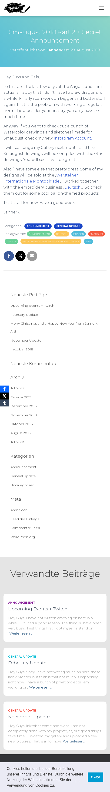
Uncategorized (22, 485)
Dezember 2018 (23, 406)
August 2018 (20, 433)
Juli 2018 (17, 442)
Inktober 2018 (21, 349)
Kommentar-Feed (25, 528)
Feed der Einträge (25, 519)
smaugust (96, 234)
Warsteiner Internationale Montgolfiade (51, 241)
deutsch (61, 234)
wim (88, 241)
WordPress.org (22, 537)
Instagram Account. (72, 138)
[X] (4, 396)
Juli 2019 (17, 388)
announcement (39, 234)
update (11, 241)
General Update (68, 226)
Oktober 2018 (21, 424)
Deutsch (72, 187)
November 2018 (23, 415)
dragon (78, 234)
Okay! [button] (95, 777)
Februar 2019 (20, 397)
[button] (56, 786)
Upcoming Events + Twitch (32, 305)
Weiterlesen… (20, 633)
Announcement (38, 226)
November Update (25, 340)
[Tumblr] (4, 402)
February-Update (24, 315)
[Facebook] (4, 389)
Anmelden (18, 510)
